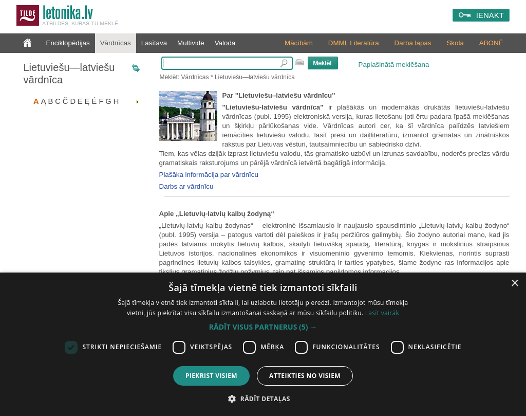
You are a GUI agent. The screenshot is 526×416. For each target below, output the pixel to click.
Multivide (190, 43)
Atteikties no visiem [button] (305, 375)
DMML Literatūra (353, 43)
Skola (454, 43)
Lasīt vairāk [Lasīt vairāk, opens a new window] (382, 313)
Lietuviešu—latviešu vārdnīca (69, 73)
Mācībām (299, 43)
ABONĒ (491, 43)
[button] (263, 327)
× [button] (514, 283)
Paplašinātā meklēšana (394, 64)
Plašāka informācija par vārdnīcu (208, 174)
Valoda (225, 43)
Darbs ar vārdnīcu (186, 186)
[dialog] (263, 344)
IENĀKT (490, 15)
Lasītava (154, 43)
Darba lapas (412, 43)
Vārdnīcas (115, 43)
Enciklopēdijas (68, 43)
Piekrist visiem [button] (211, 375)
